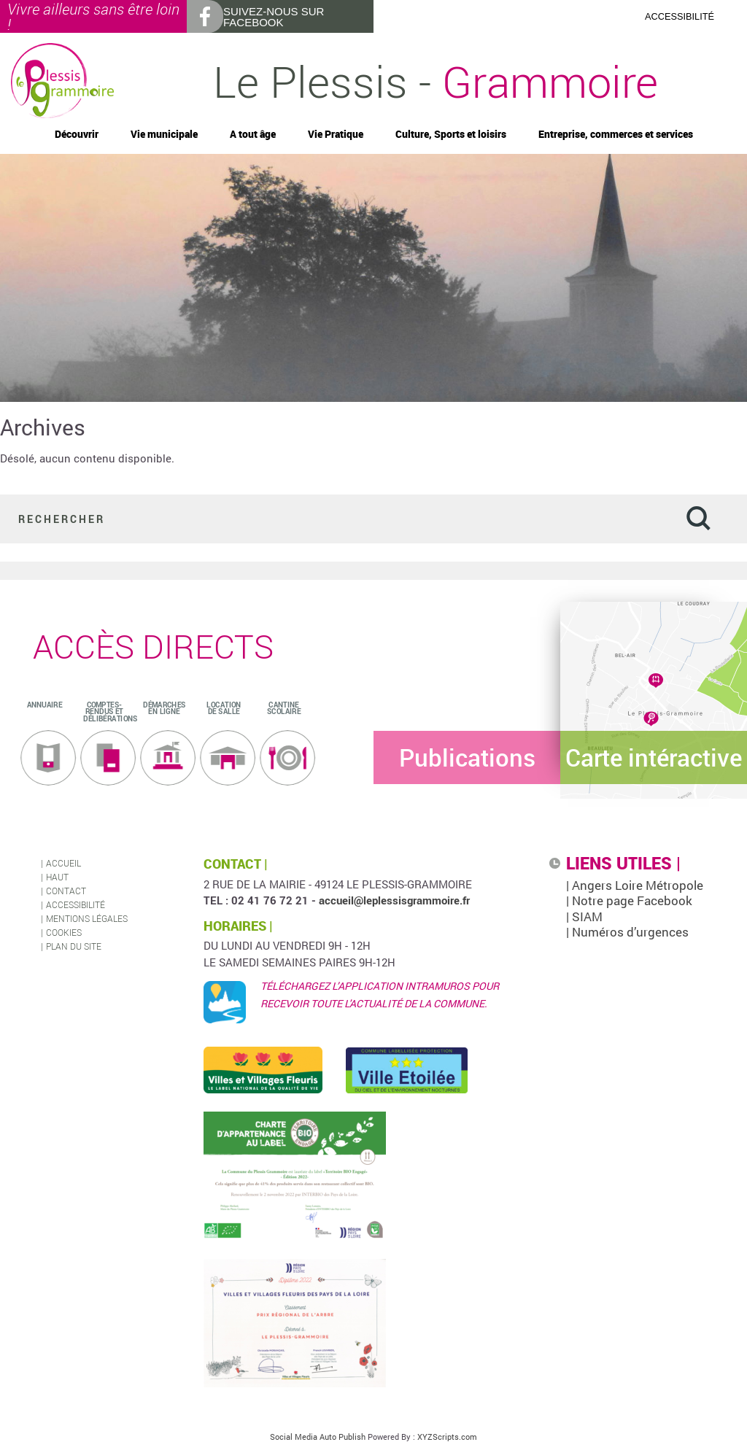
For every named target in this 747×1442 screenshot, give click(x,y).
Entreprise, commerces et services (615, 134)
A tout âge (253, 134)
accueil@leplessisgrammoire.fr (394, 900)
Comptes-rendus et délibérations (110, 712)
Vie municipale (164, 134)
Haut (57, 877)
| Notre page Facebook (629, 900)
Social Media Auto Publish (317, 1436)
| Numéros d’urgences (627, 931)
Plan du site (73, 946)
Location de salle (223, 708)
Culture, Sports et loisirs (450, 134)
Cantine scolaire (284, 708)
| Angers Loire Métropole (634, 885)
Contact (66, 890)
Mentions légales (87, 918)
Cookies (64, 932)
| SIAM (584, 916)
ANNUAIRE (45, 705)
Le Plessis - (435, 81)
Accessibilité (75, 904)
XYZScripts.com (447, 1436)
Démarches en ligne (164, 708)
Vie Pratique (335, 134)
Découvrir (76, 134)
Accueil (63, 863)
